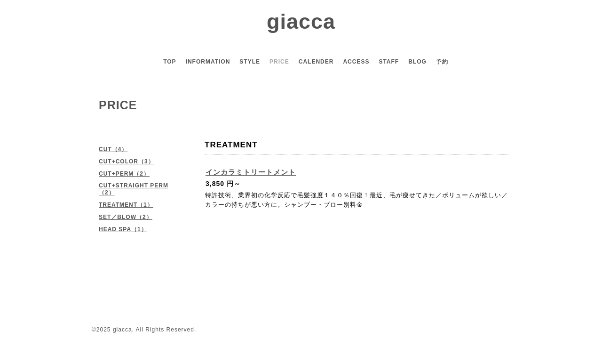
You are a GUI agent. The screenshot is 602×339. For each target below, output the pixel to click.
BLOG (417, 61)
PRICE (279, 61)
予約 (442, 61)
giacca (301, 21)
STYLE (249, 61)
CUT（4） (113, 149)
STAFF (389, 61)
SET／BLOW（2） (125, 217)
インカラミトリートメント (251, 172)
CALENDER (316, 61)
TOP (169, 61)
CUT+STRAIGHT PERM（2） (133, 189)
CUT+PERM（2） (124, 173)
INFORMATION (208, 61)
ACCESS (356, 61)
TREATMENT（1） (126, 205)
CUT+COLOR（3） (126, 161)
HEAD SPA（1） (123, 229)
